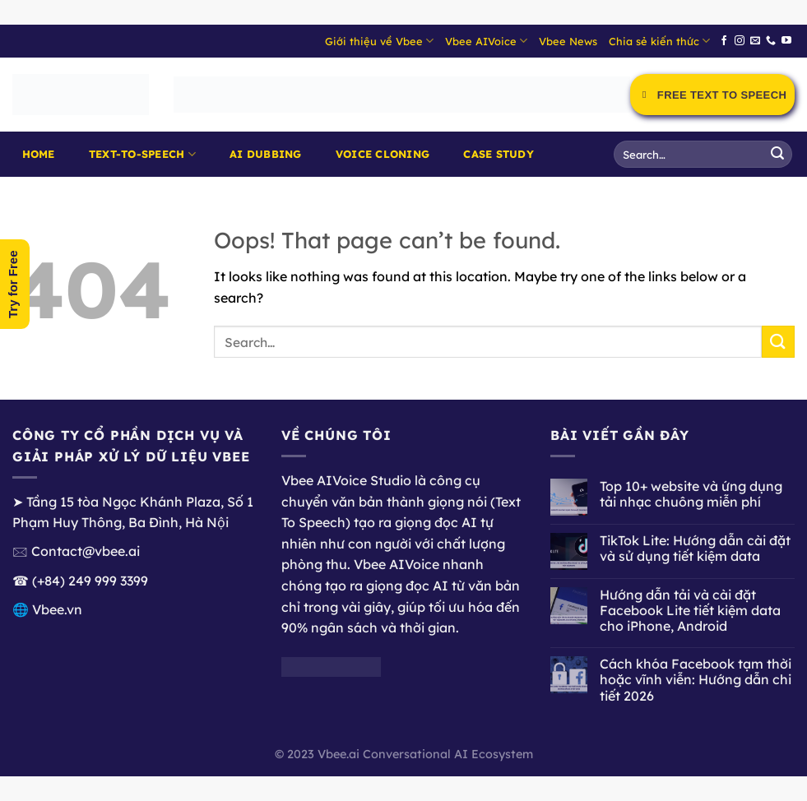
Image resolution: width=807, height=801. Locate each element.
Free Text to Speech (712, 95)
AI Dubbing (266, 153)
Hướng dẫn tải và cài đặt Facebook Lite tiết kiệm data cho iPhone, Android (690, 610)
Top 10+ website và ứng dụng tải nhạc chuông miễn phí (691, 494)
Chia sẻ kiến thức (659, 41)
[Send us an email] (755, 41)
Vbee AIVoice (486, 41)
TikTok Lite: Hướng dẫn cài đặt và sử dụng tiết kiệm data (695, 548)
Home (38, 153)
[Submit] (777, 155)
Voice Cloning (382, 153)
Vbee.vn (57, 609)
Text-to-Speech (142, 154)
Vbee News (568, 41)
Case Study (498, 153)
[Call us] (771, 41)
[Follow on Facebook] (724, 41)
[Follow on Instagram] (739, 41)
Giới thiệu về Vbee (379, 41)
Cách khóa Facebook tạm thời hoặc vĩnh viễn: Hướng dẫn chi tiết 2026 (695, 679)
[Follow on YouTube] (786, 41)
